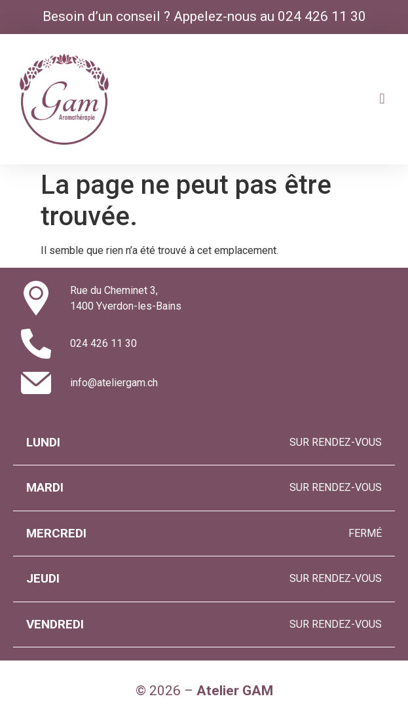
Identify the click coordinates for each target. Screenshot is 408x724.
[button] (382, 99)
